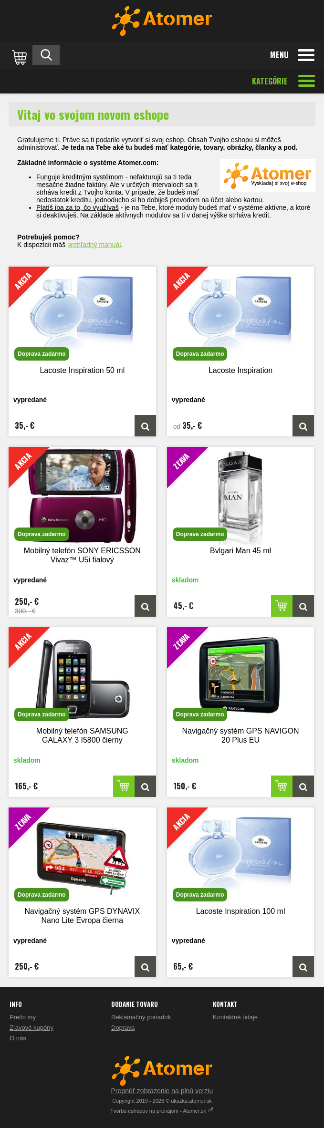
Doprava (123, 1027)
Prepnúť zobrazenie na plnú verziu (162, 1091)
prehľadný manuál (94, 244)
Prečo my (23, 1017)
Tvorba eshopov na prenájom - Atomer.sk (162, 1111)
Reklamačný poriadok (141, 1017)
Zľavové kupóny (31, 1027)
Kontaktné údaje (235, 1017)
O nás (18, 1038)
